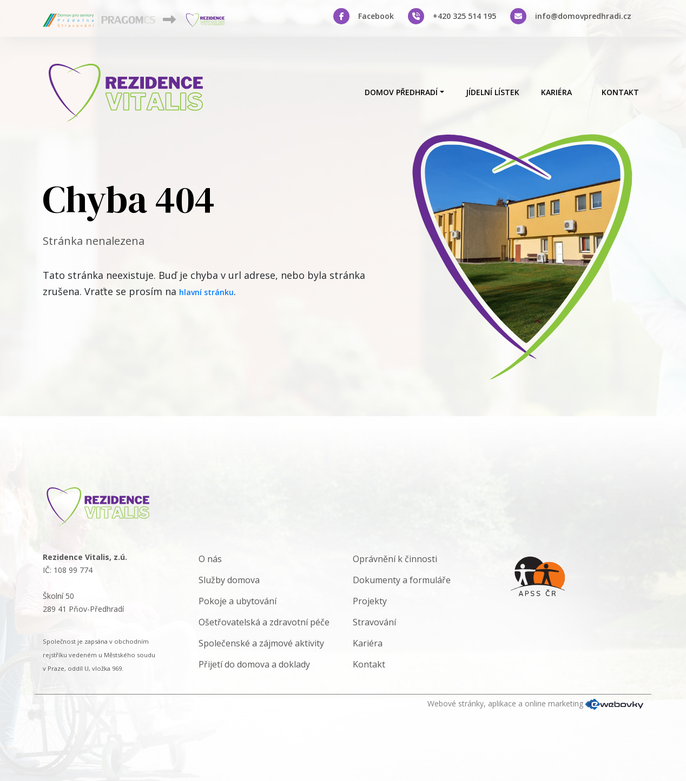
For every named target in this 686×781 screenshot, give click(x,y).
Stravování (374, 622)
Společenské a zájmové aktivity (261, 643)
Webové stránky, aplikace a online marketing (535, 703)
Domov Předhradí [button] (401, 92)
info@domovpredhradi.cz (583, 16)
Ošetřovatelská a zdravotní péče (264, 622)
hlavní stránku (206, 292)
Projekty (370, 601)
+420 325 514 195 (464, 16)
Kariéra (556, 92)
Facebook (376, 16)
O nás (210, 559)
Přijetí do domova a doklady (254, 664)
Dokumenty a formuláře (402, 580)
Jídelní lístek (492, 92)
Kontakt (620, 92)
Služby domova (229, 580)
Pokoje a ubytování (237, 601)
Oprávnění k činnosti (395, 559)
